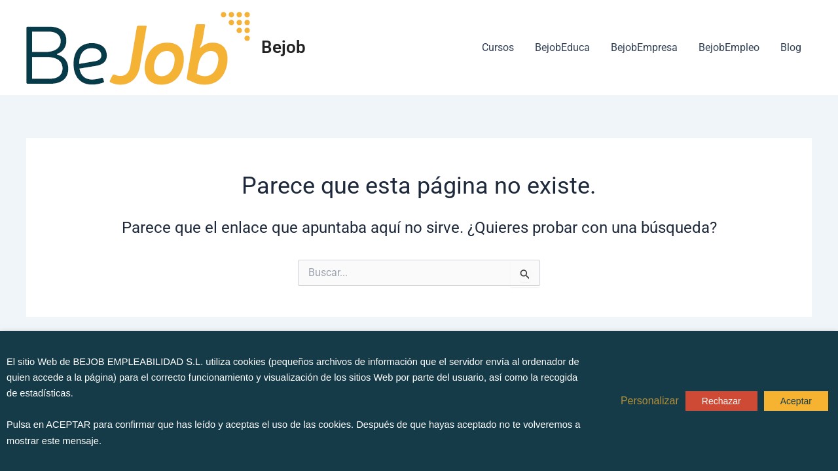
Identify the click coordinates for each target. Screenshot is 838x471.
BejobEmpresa (644, 47)
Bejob (283, 47)
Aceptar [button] (796, 401)
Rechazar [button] (721, 401)
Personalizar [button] (650, 401)
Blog (790, 47)
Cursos (498, 47)
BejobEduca (562, 47)
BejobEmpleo (729, 47)
